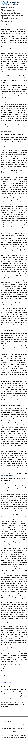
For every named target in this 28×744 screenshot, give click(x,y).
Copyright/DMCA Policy (9, 728)
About (7, 721)
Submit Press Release (8, 725)
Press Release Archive (16, 721)
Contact (14, 731)
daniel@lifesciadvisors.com (8, 675)
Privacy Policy (22, 728)
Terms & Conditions (20, 725)
